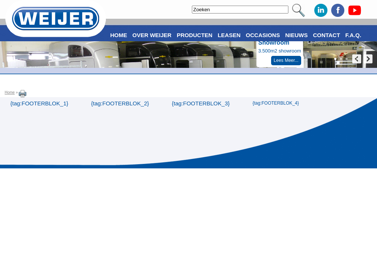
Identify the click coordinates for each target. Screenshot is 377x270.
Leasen (229, 35)
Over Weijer (152, 35)
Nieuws (296, 35)
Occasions (263, 35)
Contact (326, 35)
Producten (195, 35)
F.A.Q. (353, 35)
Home (10, 92)
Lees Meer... (286, 60)
